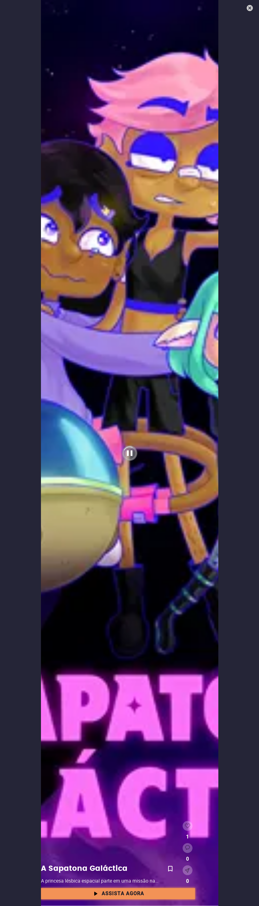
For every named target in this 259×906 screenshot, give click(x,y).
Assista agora (118, 893)
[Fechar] (250, 9)
